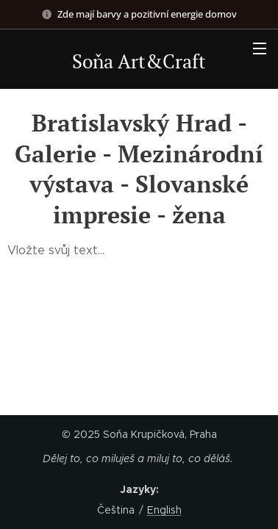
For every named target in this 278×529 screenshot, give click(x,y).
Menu (259, 48)
